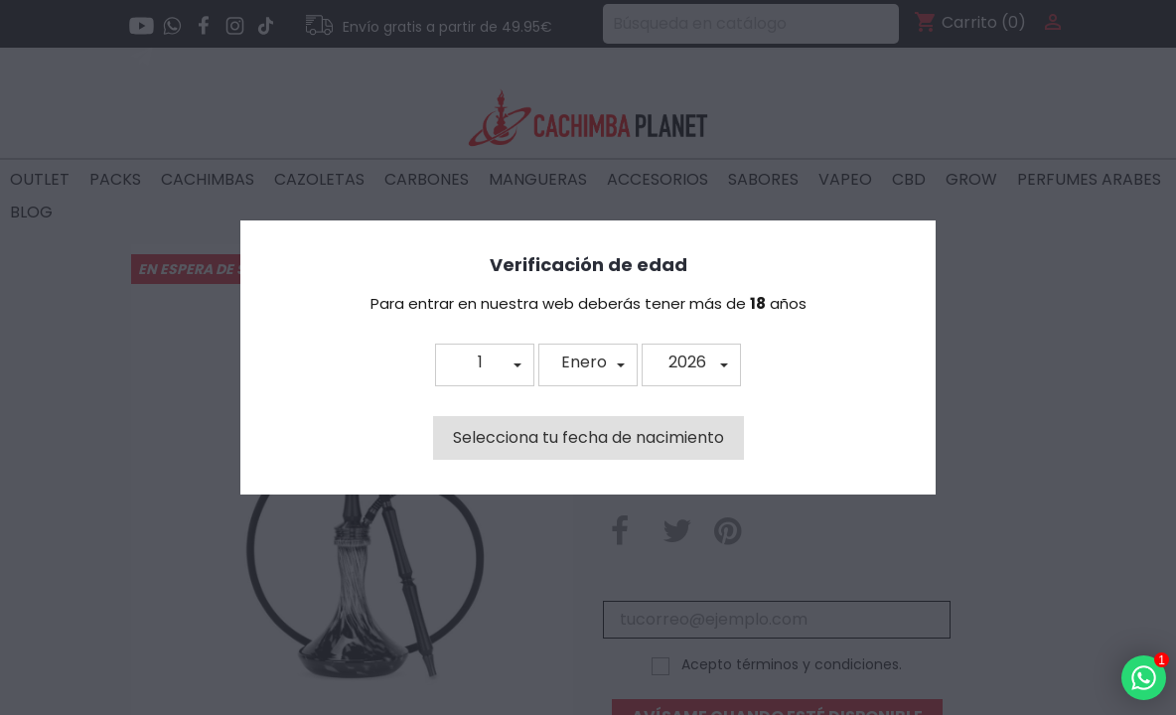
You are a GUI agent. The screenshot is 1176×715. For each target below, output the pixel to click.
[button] (484, 365)
